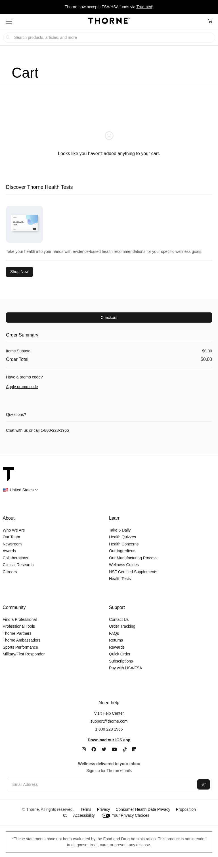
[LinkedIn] (134, 749)
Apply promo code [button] (22, 386)
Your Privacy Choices (125, 815)
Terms (85, 809)
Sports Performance (20, 647)
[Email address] (101, 785)
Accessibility (84, 815)
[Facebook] (93, 749)
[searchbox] (109, 38)
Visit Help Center (109, 713)
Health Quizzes (122, 537)
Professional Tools (19, 626)
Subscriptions (121, 661)
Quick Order (119, 654)
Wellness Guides (124, 564)
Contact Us (119, 619)
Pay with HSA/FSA (125, 668)
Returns (116, 640)
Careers (10, 572)
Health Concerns (124, 544)
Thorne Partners (17, 633)
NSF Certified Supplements (133, 572)
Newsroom (12, 544)
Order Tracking (122, 626)
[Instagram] (84, 749)
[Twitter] (104, 749)
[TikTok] (125, 749)
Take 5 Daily (120, 530)
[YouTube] (114, 749)
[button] (9, 21)
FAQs (114, 633)
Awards (9, 551)
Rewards (117, 647)
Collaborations (15, 558)
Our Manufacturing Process (133, 558)
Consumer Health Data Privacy (143, 809)
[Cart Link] (210, 21)
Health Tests (120, 578)
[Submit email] (203, 784)
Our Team (11, 537)
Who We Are (14, 530)
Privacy (103, 809)
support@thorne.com (109, 721)
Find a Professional (20, 619)
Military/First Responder (24, 654)
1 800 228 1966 (109, 729)
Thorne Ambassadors (22, 640)
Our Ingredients (123, 551)
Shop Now (19, 271)
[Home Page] (109, 22)
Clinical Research (18, 564)
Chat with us (17, 430)
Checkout (108, 317)
